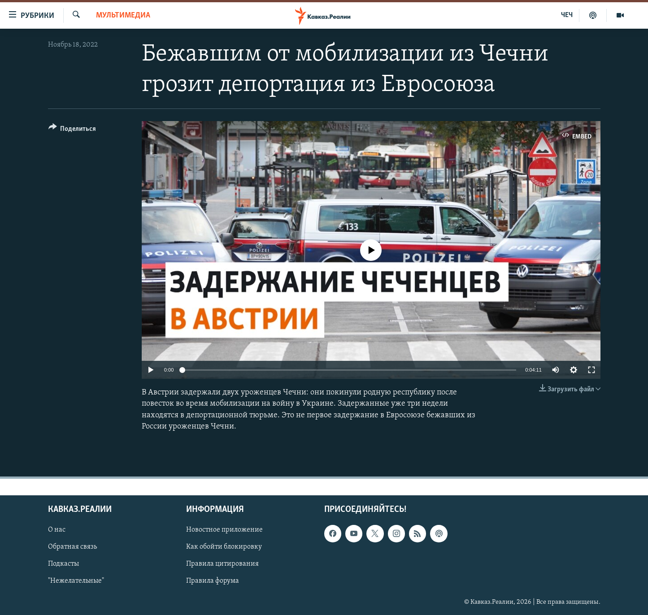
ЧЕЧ (567, 15)
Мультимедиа (123, 15)
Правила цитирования (222, 563)
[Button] (72, 130)
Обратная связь (72, 546)
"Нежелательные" (76, 581)
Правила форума (212, 581)
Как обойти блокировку (224, 546)
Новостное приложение (224, 529)
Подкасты (63, 563)
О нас (56, 529)
